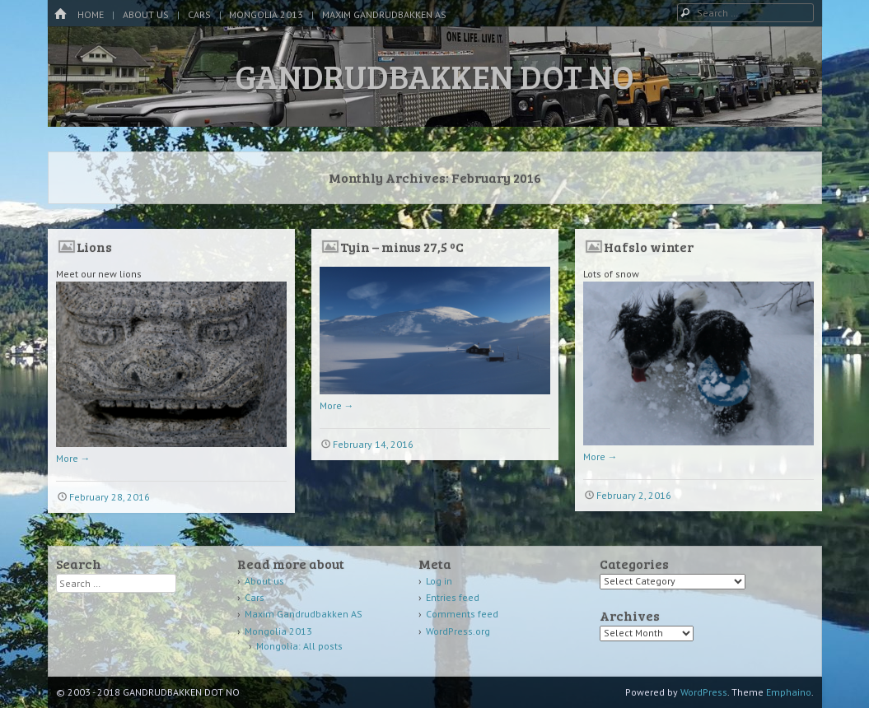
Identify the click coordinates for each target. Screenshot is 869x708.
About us (146, 14)
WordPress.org (458, 631)
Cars (199, 14)
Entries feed (452, 597)
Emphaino (788, 692)
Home (90, 14)
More (73, 458)
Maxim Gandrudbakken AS (384, 14)
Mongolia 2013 (266, 14)
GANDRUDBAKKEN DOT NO (434, 76)
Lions (94, 246)
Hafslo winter (649, 246)
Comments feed (462, 614)
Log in (439, 581)
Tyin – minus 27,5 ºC (402, 246)
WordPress (703, 692)
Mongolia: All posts (299, 646)
